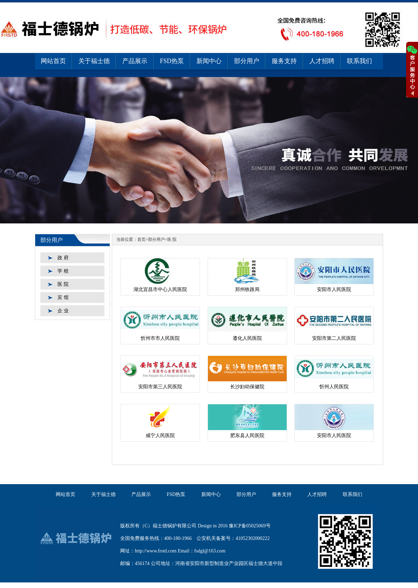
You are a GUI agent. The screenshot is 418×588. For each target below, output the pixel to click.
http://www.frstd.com (156, 550)
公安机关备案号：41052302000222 (233, 538)
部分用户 (246, 61)
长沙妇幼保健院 (247, 386)
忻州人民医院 (334, 386)
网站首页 (53, 61)
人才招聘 (321, 61)
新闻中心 (209, 61)
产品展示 (134, 61)
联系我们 (359, 61)
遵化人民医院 (247, 338)
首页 (141, 239)
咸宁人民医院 (160, 435)
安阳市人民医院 (334, 289)
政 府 (63, 257)
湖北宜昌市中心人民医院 (160, 289)
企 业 (63, 310)
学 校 (63, 271)
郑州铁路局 (247, 289)
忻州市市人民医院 (160, 338)
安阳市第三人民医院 (160, 386)
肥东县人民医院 (247, 435)
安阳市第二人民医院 (334, 338)
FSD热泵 (172, 61)
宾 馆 (63, 297)
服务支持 (284, 61)
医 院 (63, 284)
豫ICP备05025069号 (250, 525)
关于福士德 (94, 61)
